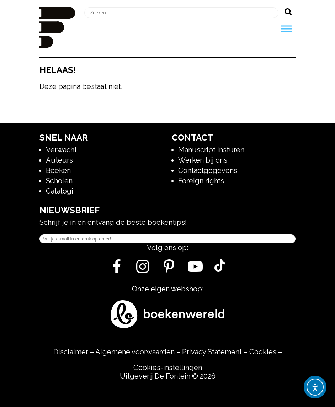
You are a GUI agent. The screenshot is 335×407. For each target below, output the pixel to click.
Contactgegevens (207, 170)
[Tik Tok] (220, 269)
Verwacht (61, 150)
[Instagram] (142, 269)
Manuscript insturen (211, 150)
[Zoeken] (288, 11)
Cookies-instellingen (167, 367)
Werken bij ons (202, 160)
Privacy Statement (212, 352)
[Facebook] (116, 269)
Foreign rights (201, 180)
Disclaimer (70, 352)
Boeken (58, 170)
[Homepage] (57, 45)
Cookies (262, 352)
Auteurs (59, 160)
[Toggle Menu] (286, 28)
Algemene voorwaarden (135, 352)
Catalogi (59, 191)
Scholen (59, 180)
